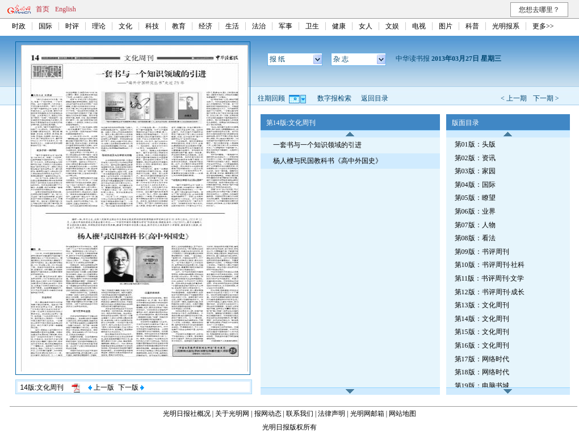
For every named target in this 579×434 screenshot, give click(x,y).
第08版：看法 (475, 238)
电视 (419, 26)
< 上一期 (514, 98)
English (65, 9)
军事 (285, 26)
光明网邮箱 (367, 414)
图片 (445, 26)
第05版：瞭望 (475, 198)
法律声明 (331, 414)
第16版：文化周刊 (482, 345)
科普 (472, 26)
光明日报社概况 (187, 414)
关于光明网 (232, 414)
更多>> (543, 26)
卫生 (312, 26)
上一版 (101, 387)
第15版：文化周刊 (482, 332)
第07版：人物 (475, 225)
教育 (179, 26)
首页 (42, 9)
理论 (99, 26)
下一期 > (546, 98)
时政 (19, 26)
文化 (125, 26)
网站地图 (402, 414)
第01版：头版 (475, 144)
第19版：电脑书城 (482, 386)
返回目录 (374, 98)
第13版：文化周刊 (482, 305)
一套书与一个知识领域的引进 (317, 145)
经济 (205, 26)
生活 (232, 26)
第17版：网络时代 (482, 359)
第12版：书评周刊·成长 (490, 292)
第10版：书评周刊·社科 (490, 265)
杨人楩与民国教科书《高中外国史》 (327, 161)
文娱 (392, 26)
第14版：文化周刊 (482, 319)
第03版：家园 (475, 171)
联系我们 (299, 414)
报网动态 (268, 414)
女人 (365, 26)
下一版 (131, 387)
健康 (339, 26)
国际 (45, 26)
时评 (72, 26)
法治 (259, 26)
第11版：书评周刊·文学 (490, 278)
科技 (152, 26)
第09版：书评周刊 (482, 252)
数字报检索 (334, 98)
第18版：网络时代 (482, 372)
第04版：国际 (475, 185)
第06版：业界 (475, 211)
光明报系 (505, 26)
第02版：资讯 (475, 158)
